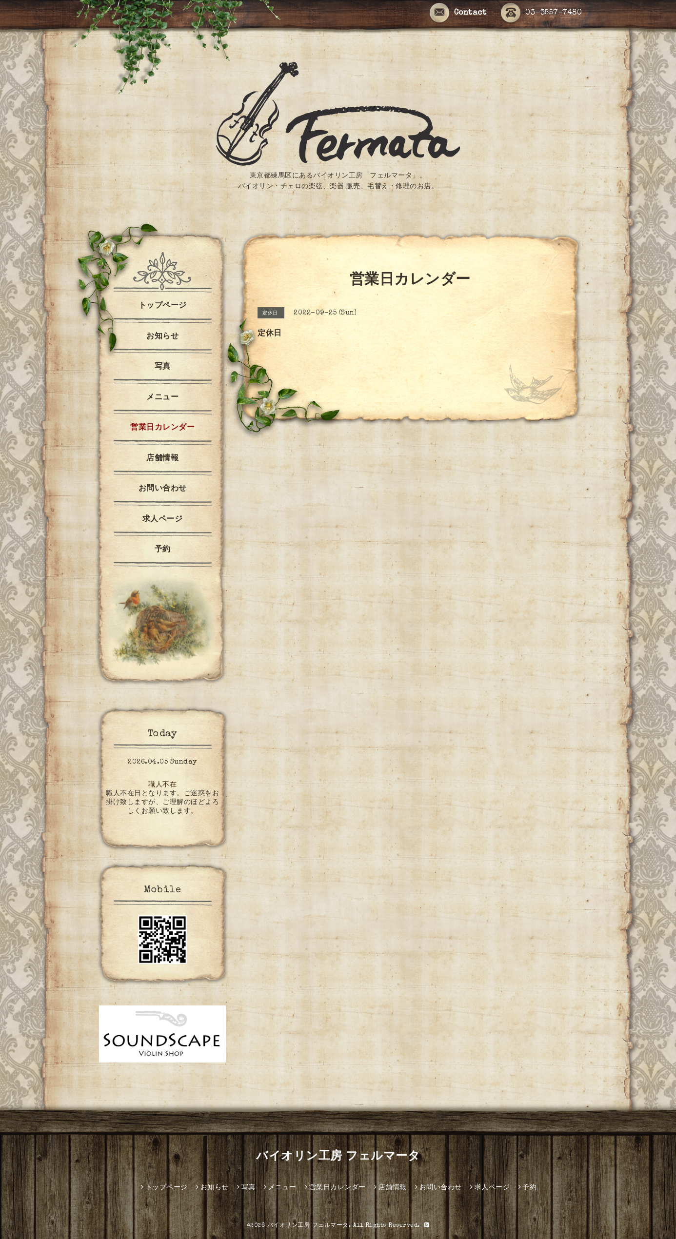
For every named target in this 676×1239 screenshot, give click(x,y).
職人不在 (162, 785)
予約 (163, 550)
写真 (163, 367)
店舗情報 (162, 459)
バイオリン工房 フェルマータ (338, 1157)
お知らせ (162, 337)
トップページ (163, 306)
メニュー (162, 398)
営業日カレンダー (162, 428)
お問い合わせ (163, 489)
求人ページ (162, 520)
